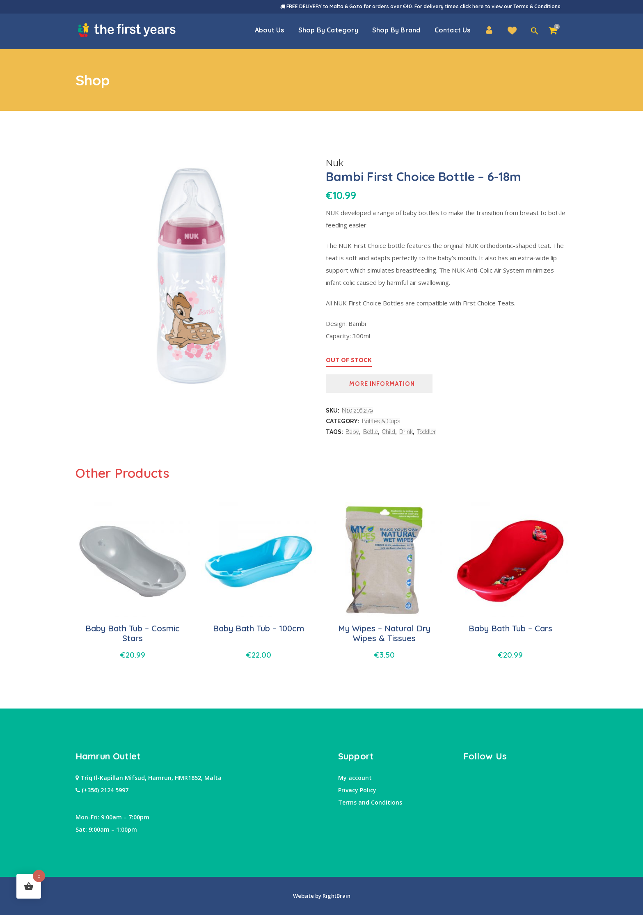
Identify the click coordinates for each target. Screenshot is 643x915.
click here (472, 6)
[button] (535, 31)
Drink (406, 432)
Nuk (334, 163)
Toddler (426, 432)
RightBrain (335, 895)
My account (355, 778)
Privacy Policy (357, 790)
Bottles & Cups (381, 421)
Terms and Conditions (370, 802)
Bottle (370, 432)
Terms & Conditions (537, 6)
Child (388, 432)
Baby (352, 432)
